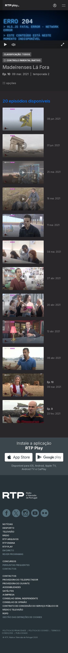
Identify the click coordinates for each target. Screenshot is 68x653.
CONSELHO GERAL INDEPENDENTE (20, 598)
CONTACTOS (9, 576)
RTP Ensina (9, 543)
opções (9, 83)
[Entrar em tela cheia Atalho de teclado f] (62, 44)
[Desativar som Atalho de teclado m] (14, 44)
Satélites (8, 591)
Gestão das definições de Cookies (22, 617)
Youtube (35, 513)
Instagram (26, 513)
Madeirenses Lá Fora (26, 67)
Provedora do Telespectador (20, 579)
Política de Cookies (39, 631)
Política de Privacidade (14, 631)
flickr (45, 513)
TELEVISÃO (8, 531)
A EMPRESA (8, 594)
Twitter (16, 513)
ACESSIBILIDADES (12, 587)
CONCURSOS (9, 561)
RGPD (5, 613)
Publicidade (22, 633)
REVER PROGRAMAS (13, 554)
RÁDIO (6, 535)
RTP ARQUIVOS (11, 539)
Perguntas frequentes (16, 565)
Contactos (9, 569)
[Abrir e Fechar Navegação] (63, 5)
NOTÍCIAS (8, 524)
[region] (34, 29)
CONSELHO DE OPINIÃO (15, 602)
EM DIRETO (8, 550)
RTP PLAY (8, 546)
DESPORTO (8, 528)
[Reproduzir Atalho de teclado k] (5, 44)
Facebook (7, 513)
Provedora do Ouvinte (16, 583)
